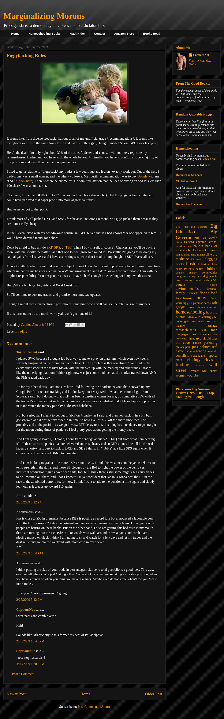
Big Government (196, 234)
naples (207, 334)
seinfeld (212, 351)
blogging (211, 259)
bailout (198, 246)
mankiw (180, 325)
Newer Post (16, 694)
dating (191, 276)
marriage (211, 325)
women (181, 375)
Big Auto (182, 226)
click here (25, 181)
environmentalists (188, 289)
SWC (74, 143)
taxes (179, 360)
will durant (209, 371)
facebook (211, 288)
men (214, 330)
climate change (186, 272)
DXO (60, 143)
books (180, 264)
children (211, 269)
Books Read (151, 33)
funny (200, 297)
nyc (198, 338)
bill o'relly (196, 259)
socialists (182, 355)
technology (193, 360)
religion (190, 351)
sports (213, 355)
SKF (49, 247)
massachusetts (186, 330)
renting (201, 351)
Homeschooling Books (45, 33)
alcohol (213, 241)
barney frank (183, 254)
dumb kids (202, 280)
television (210, 360)
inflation (192, 317)
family (180, 293)
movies (195, 334)
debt (199, 276)
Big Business (199, 226)
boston (192, 263)
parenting (210, 343)
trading (22, 331)
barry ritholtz (198, 254)
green (192, 307)
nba (215, 334)
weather (194, 371)
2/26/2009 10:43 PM (30, 641)
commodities (209, 272)
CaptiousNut (25, 609)
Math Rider (77, 33)
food (214, 293)
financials (192, 293)
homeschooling (190, 312)
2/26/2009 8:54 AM (29, 553)
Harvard (189, 241)
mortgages (182, 334)
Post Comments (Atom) (94, 706)
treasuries (199, 365)
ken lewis (198, 321)
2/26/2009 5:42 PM (29, 599)
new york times (185, 338)
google (181, 307)
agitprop (201, 241)
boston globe (209, 264)
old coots (183, 343)
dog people (210, 276)
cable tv (181, 269)
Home (15, 33)
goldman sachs (202, 303)
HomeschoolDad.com (189, 204)
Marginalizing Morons (44, 16)
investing (204, 317)
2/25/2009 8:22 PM (29, 502)
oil (204, 338)
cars (191, 269)
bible (209, 254)
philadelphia (183, 347)
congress (181, 276)
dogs (178, 280)
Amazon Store (124, 33)
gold (189, 303)
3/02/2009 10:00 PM (30, 664)
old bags (212, 338)
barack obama (207, 250)
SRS (57, 247)
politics (205, 347)
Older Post (153, 694)
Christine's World (187, 181)
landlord (211, 321)
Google (143, 176)
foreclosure (184, 298)
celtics (200, 269)
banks (192, 250)
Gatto (179, 242)
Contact (99, 33)
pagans (197, 342)
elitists (213, 284)
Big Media (209, 238)
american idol (183, 246)
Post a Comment (23, 674)
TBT (69, 247)
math (203, 330)
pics (195, 347)
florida (204, 293)
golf (214, 303)
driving (188, 280)
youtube (193, 375)
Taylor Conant (26, 352)
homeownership (207, 307)
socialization (198, 355)
